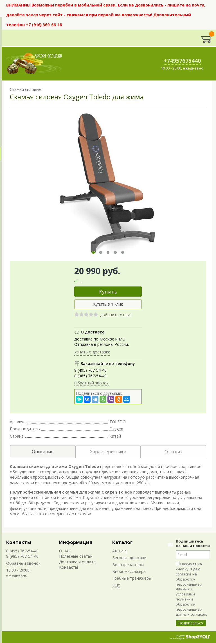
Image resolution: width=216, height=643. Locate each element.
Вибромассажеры (129, 571)
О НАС (65, 551)
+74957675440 (182, 60)
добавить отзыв (116, 315)
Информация (75, 542)
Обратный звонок (91, 383)
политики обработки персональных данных (189, 607)
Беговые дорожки (129, 557)
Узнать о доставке (92, 352)
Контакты (18, 542)
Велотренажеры (128, 564)
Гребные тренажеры (132, 578)
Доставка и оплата (77, 561)
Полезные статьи (76, 556)
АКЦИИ (119, 551)
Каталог (122, 542)
